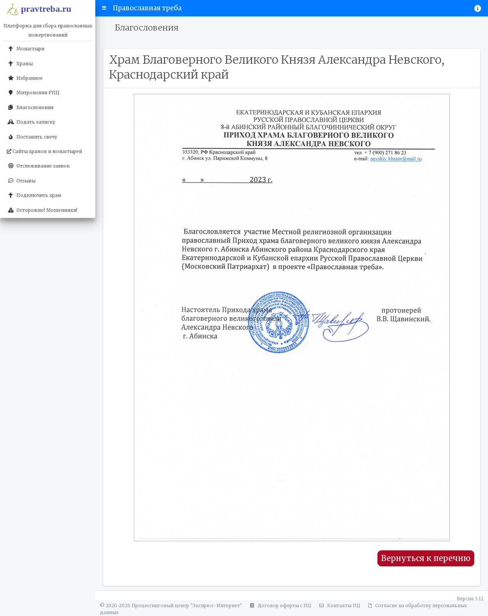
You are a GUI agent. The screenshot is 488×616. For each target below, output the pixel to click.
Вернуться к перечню (425, 558)
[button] (104, 8)
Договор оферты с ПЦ (279, 605)
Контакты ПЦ (338, 605)
